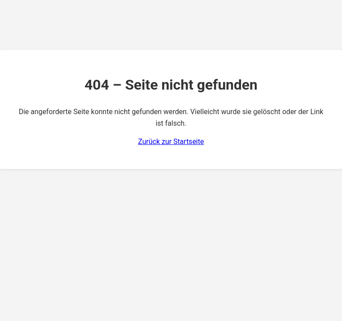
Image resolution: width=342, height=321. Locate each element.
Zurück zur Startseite (171, 141)
